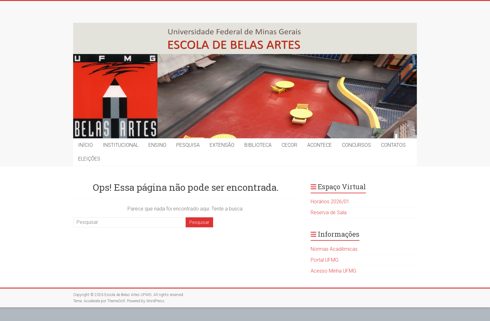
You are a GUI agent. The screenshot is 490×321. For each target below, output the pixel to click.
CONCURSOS (356, 145)
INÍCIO (85, 145)
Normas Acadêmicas (334, 249)
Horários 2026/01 (330, 202)
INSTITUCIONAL (120, 145)
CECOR (289, 145)
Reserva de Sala (329, 212)
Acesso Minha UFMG (333, 271)
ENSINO (157, 145)
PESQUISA (188, 145)
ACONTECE (319, 145)
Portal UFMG (324, 260)
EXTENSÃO (222, 145)
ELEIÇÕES (89, 159)
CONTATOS (393, 145)
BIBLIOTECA (258, 145)
